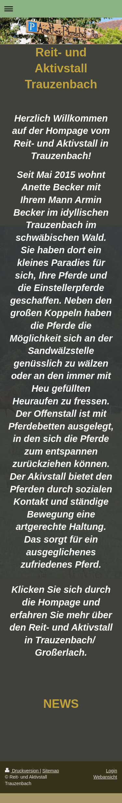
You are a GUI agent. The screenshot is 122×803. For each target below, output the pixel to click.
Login (111, 770)
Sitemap (50, 770)
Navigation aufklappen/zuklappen (61, 9)
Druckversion (22, 770)
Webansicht (105, 777)
